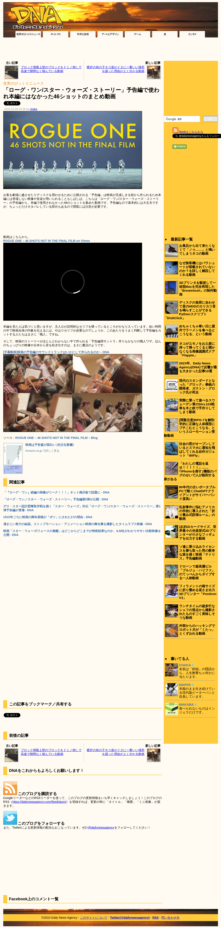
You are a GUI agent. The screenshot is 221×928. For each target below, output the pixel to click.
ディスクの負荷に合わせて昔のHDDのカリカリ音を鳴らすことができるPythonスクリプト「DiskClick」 (190, 310)
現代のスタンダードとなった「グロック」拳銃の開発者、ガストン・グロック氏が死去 (197, 386)
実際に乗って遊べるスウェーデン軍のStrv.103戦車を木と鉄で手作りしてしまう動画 (197, 406)
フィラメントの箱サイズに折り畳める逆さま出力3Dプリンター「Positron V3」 (197, 592)
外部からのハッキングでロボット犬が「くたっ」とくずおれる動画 (197, 629)
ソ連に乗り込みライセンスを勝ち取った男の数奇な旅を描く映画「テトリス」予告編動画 (197, 552)
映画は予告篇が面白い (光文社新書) (49, 444)
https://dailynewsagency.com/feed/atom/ (39, 802)
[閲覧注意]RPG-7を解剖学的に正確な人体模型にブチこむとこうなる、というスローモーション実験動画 (189, 427)
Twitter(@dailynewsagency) (130, 917)
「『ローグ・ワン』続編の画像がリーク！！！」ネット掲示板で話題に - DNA (56, 492)
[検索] (181, 119)
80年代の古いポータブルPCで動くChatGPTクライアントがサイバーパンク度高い (197, 493)
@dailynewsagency (101, 827)
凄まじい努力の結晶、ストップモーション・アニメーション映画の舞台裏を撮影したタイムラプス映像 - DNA (77, 524)
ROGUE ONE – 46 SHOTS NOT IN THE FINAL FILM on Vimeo (46, 241)
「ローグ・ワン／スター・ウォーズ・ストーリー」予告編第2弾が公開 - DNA (55, 499)
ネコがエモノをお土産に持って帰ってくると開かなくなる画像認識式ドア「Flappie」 (197, 349)
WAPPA (185, 685)
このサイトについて (93, 917)
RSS (155, 917)
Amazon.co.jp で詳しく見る (42, 450)
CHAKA (185, 665)
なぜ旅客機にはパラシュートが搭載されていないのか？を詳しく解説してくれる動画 (197, 268)
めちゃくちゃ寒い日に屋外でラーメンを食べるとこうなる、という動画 (197, 330)
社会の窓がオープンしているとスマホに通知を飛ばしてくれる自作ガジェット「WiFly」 (197, 449)
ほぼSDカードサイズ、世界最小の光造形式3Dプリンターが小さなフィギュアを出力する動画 (197, 532)
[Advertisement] (111, 50)
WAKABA (186, 704)
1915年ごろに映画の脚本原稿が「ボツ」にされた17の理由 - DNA (48, 517)
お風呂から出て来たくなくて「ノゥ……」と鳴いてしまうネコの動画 (197, 249)
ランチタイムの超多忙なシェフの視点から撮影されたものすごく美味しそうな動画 (197, 611)
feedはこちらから (191, 132)
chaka (33, 109)
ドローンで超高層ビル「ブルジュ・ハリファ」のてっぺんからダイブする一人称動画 (197, 572)
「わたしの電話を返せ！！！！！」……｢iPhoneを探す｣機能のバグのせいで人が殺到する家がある (190, 471)
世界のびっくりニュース (23, 83)
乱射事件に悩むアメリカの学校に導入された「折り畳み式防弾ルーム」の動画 (197, 513)
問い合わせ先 (170, 917)
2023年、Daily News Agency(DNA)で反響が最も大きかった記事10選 (198, 367)
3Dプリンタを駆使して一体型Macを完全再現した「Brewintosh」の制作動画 (198, 288)
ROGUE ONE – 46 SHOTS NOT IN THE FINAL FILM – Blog (56, 438)
